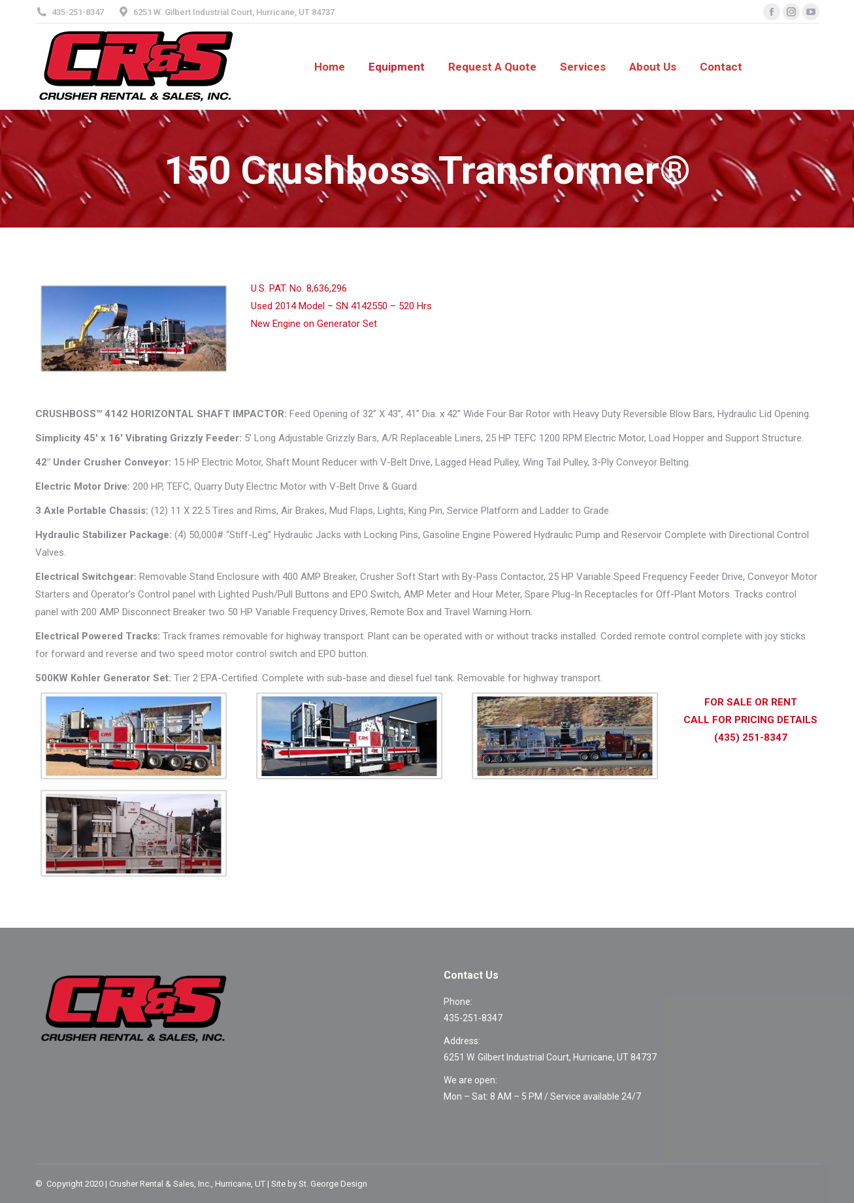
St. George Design (333, 1184)
